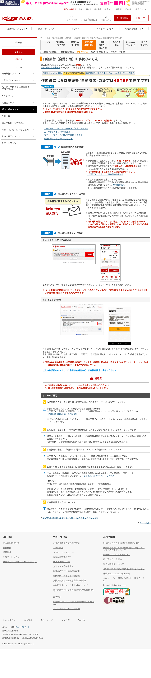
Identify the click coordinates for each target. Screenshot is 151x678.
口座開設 (18, 58)
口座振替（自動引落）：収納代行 (62, 414)
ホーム (42, 38)
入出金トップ (18, 102)
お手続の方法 (82, 52)
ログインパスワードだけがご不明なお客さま (63, 135)
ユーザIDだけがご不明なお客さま (58, 131)
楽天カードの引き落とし (99, 52)
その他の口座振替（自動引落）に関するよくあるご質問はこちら (70, 517)
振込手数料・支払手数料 (18, 122)
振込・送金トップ (18, 109)
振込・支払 (51, 38)
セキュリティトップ (18, 136)
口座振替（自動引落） (64, 38)
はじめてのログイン (18, 80)
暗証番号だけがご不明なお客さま (58, 138)
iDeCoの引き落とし (118, 52)
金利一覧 (18, 116)
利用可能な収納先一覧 (50, 67)
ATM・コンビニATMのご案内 (18, 129)
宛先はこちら (119, 185)
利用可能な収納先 (67, 52)
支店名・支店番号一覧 (21, 627)
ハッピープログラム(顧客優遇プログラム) (18, 87)
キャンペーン (18, 95)
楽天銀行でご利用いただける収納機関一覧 (105, 174)
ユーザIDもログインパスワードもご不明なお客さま (66, 128)
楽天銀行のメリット (18, 73)
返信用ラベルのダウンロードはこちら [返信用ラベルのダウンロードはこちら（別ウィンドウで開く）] (98, 476)
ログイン (18, 51)
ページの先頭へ (145, 522)
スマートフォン (18, 143)
